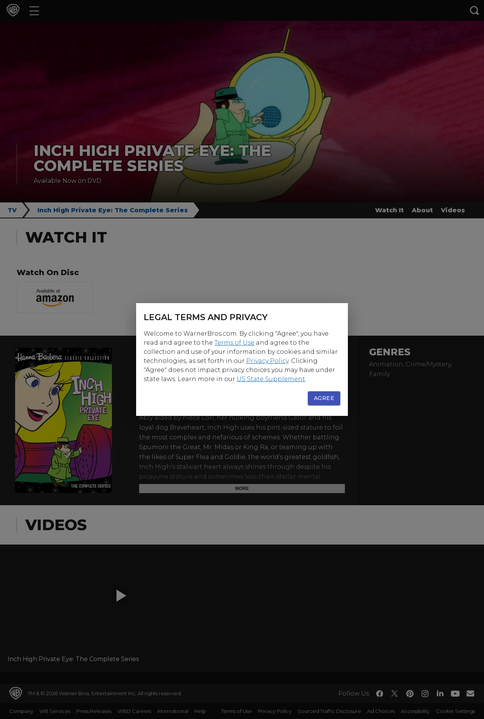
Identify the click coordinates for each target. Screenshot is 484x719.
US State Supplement (271, 379)
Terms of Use (234, 342)
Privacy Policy (267, 360)
